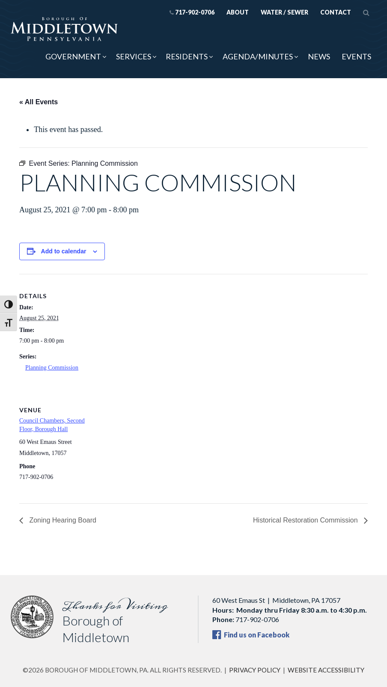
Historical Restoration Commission (306, 520)
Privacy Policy (254, 670)
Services (133, 56)
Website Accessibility (326, 670)
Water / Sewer (284, 12)
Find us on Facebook (250, 635)
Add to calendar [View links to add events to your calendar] (63, 251)
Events (356, 56)
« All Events (38, 102)
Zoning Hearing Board (61, 520)
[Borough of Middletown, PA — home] (64, 29)
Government (73, 56)
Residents (187, 56)
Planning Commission (51, 367)
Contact (335, 12)
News (319, 56)
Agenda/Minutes (258, 56)
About (237, 12)
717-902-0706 (192, 12)
